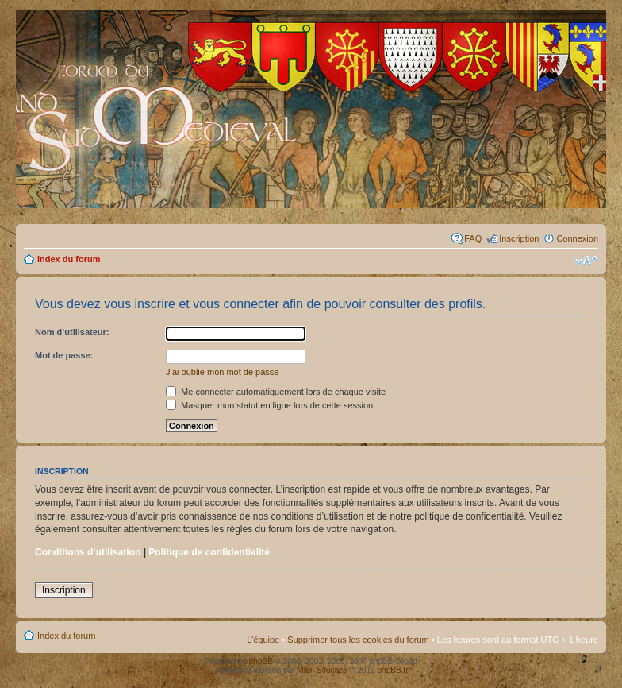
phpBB (261, 661)
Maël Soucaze (322, 670)
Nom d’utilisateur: (72, 332)
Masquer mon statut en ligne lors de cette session (269, 405)
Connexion (577, 238)
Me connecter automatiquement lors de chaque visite (276, 391)
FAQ (473, 238)
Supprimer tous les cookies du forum (358, 639)
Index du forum (68, 259)
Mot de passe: (64, 355)
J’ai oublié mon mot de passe (222, 372)
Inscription (519, 238)
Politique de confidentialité (209, 552)
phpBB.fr (393, 670)
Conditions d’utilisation (87, 552)
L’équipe (263, 639)
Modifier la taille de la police (586, 260)
